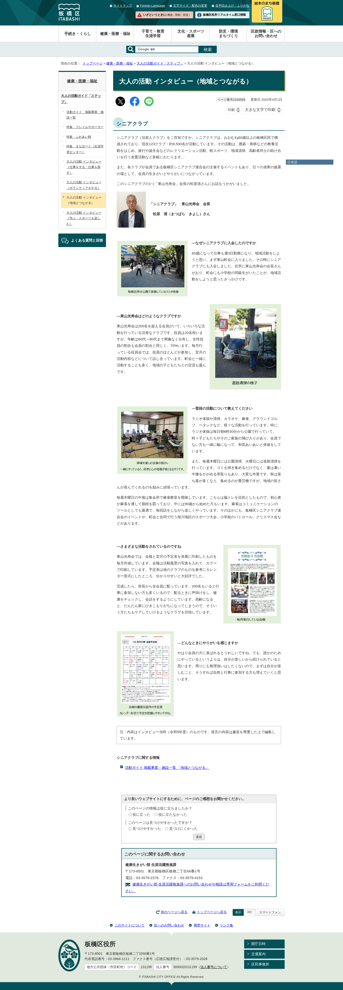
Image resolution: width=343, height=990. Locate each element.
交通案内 (258, 954)
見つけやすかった (146, 828)
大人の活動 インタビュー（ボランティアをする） (83, 184)
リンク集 (226, 925)
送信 (199, 837)
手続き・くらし (77, 34)
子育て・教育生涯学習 (152, 33)
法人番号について (213, 967)
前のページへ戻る (174, 912)
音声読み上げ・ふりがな (232, 5)
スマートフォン (270, 912)
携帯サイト (202, 925)
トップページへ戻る (212, 912)
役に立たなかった (172, 814)
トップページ (93, 63)
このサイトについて (130, 925)
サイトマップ (122, 5)
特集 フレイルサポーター (85, 127)
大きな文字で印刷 (260, 110)
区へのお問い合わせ (169, 925)
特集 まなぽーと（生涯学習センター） (85, 149)
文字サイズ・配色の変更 (190, 5)
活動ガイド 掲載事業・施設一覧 (85, 114)
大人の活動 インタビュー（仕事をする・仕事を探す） (83, 167)
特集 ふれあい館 (78, 137)
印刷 (231, 110)
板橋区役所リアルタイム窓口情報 (224, 14)
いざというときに (167, 14)
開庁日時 (258, 944)
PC (249, 912)
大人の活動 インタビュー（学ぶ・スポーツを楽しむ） (83, 218)
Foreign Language (152, 5)
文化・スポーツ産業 (190, 33)
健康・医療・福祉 (115, 34)
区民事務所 (260, 964)
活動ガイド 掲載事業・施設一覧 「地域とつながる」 (167, 768)
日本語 (292, 162)
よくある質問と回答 (87, 240)
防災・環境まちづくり (228, 33)
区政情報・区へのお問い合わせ (266, 33)
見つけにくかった (183, 828)
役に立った (141, 814)
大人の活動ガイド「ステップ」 (160, 63)
